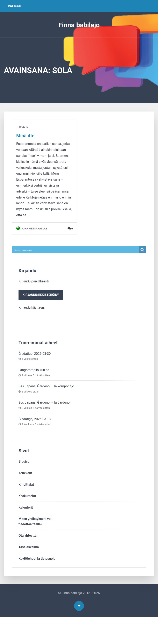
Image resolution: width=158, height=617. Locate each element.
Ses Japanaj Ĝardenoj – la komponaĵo (46, 386)
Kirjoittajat (26, 485)
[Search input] (75, 250)
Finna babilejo (79, 25)
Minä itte (25, 135)
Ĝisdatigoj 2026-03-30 (35, 354)
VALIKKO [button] (12, 6)
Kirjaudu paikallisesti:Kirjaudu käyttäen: (41, 294)
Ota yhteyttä (27, 535)
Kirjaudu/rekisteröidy (41, 295)
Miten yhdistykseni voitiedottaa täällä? (35, 521)
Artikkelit (25, 473)
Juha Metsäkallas (31, 228)
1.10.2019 (22, 126)
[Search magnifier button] (142, 249)
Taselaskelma (29, 547)
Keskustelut (27, 496)
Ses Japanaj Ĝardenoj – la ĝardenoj (44, 402)
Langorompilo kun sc (34, 370)
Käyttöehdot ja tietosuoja (37, 559)
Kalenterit (26, 507)
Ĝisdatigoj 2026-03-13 (35, 419)
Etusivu (24, 461)
